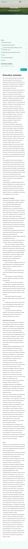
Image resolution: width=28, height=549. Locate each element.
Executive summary (12, 75)
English (21, 2)
